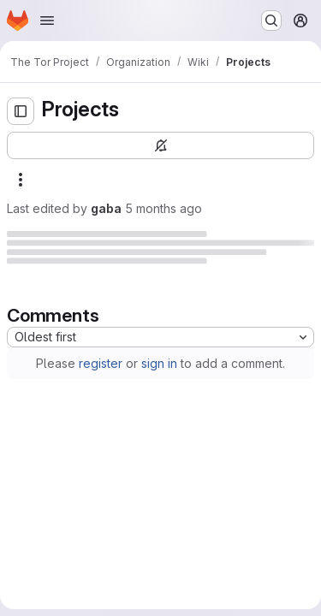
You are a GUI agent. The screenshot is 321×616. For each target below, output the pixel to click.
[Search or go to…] (271, 20)
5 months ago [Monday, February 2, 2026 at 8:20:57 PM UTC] (163, 208)
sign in (159, 363)
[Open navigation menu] (47, 20)
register (100, 363)
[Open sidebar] (20, 111)
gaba (106, 208)
